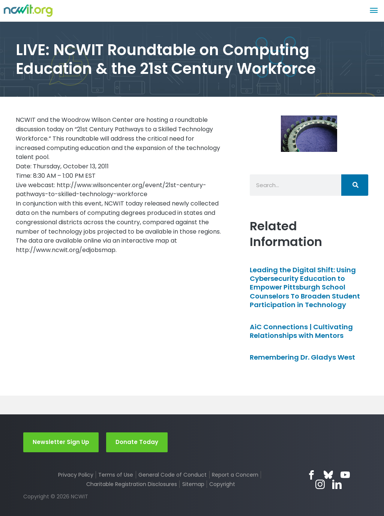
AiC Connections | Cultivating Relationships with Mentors (301, 331)
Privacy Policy (75, 474)
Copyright (222, 484)
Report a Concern (235, 474)
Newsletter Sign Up (61, 442)
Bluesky (328, 475)
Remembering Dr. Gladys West (302, 357)
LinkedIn (337, 484)
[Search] (354, 185)
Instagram (320, 484)
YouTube (345, 475)
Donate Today (137, 442)
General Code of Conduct (172, 474)
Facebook (311, 475)
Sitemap (193, 484)
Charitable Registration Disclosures (131, 484)
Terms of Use (115, 474)
